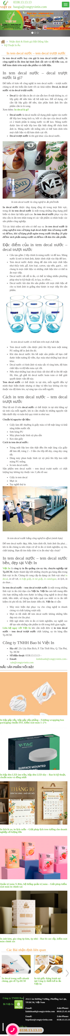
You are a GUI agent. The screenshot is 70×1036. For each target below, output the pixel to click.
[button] (5, 23)
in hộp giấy (25, 579)
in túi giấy (37, 579)
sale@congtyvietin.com (22, 662)
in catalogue (50, 579)
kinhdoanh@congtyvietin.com (51, 659)
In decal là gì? (21, 109)
